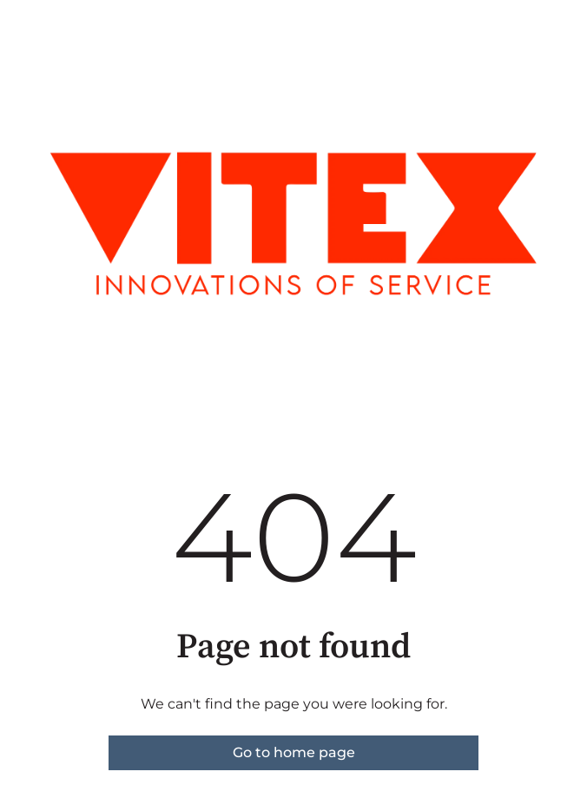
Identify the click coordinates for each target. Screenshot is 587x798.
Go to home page (294, 752)
